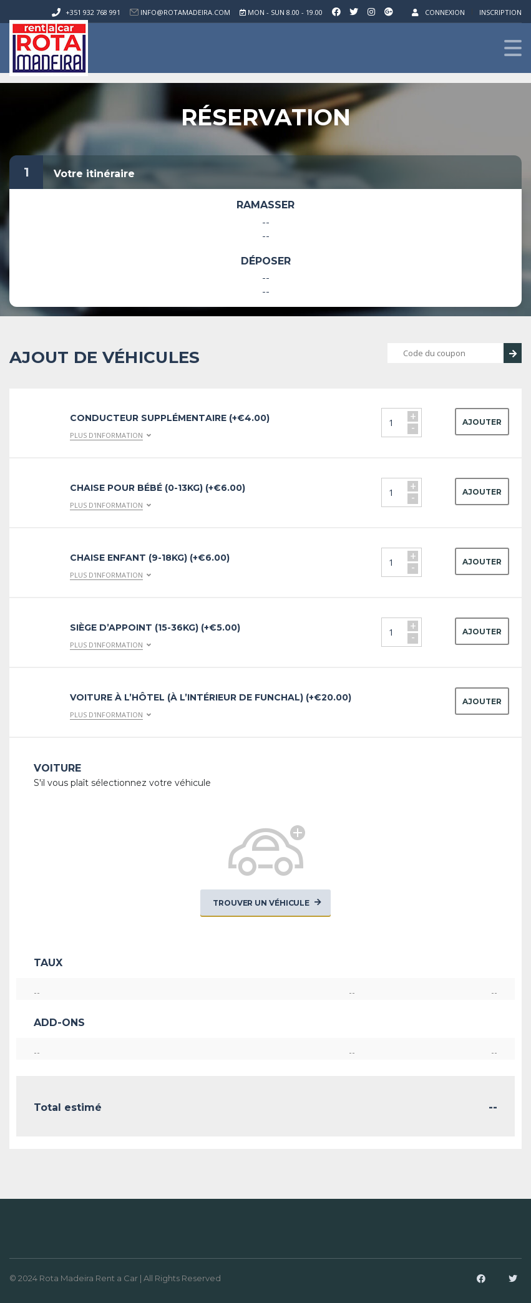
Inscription (500, 12)
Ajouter (482, 422)
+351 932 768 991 (93, 12)
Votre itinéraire (94, 174)
